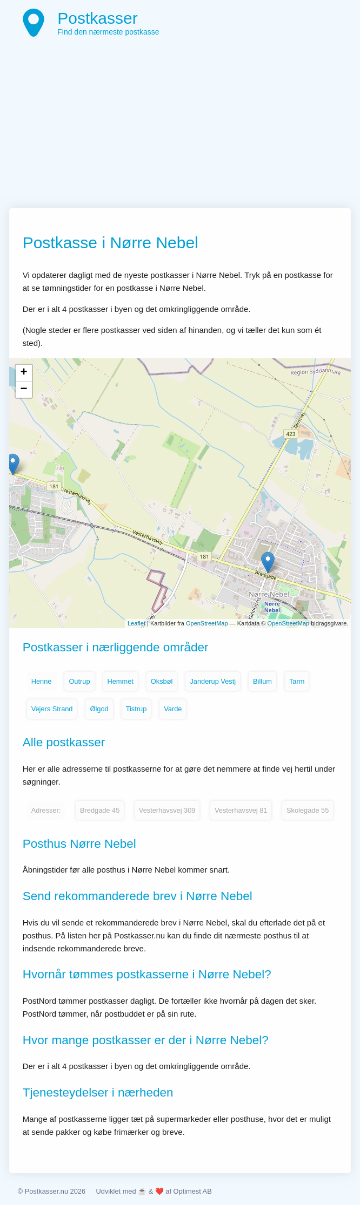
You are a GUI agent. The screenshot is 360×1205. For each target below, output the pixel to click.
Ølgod (99, 709)
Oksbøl (162, 681)
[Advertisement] (180, 126)
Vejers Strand (52, 709)
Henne (41, 681)
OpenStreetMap (207, 623)
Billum (262, 681)
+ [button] (24, 373)
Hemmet (121, 681)
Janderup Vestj (213, 681)
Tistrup (136, 709)
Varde (173, 709)
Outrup (79, 681)
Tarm (296, 681)
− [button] (24, 390)
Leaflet (136, 623)
